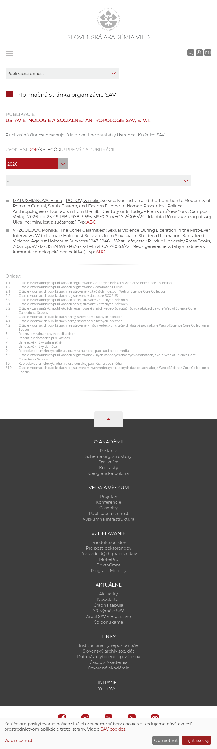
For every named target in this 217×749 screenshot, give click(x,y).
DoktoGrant (108, 565)
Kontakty (108, 467)
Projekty (108, 496)
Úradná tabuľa (108, 605)
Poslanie (108, 450)
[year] (37, 163)
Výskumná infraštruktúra (108, 519)
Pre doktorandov (108, 542)
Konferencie (108, 502)
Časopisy (108, 507)
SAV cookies (113, 729)
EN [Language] (208, 52)
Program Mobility (109, 570)
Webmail (108, 688)
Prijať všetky (196, 740)
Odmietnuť (166, 740)
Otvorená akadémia (108, 668)
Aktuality (108, 593)
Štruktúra (108, 462)
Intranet (108, 682)
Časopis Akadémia (109, 662)
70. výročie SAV (108, 610)
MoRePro (108, 559)
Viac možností (19, 740)
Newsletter (108, 599)
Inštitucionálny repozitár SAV (108, 645)
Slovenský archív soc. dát (108, 651)
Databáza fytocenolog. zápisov (108, 656)
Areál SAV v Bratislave (108, 616)
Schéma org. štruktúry (108, 456)
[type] (98, 180)
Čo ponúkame (108, 622)
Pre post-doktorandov (108, 548)
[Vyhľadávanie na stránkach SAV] (190, 52)
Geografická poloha (108, 473)
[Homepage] (108, 19)
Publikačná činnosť (109, 513)
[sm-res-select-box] (62, 73)
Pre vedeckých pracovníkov (108, 553)
